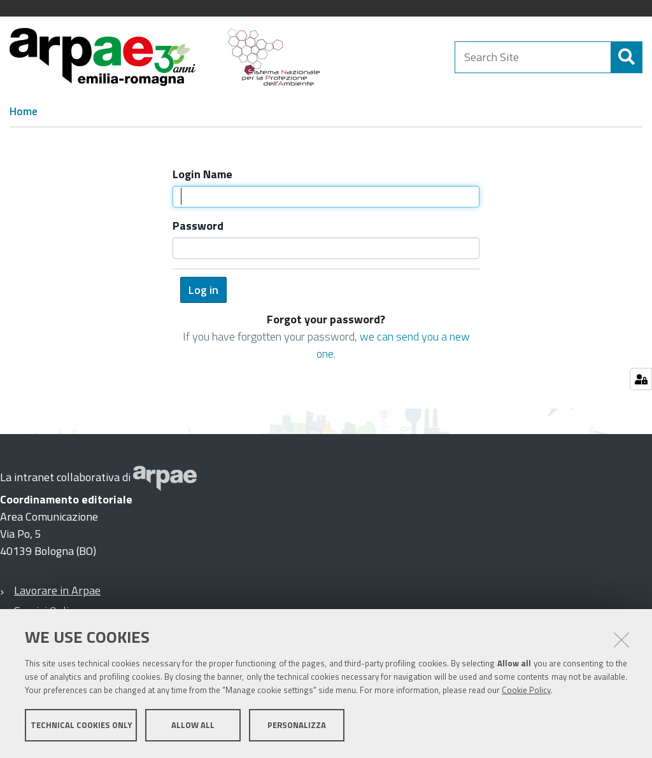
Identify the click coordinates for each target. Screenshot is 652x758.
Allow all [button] (193, 725)
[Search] (626, 57)
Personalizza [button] (296, 725)
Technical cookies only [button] (81, 725)
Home (24, 111)
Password (198, 225)
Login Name (202, 174)
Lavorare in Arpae (57, 590)
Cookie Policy (526, 690)
